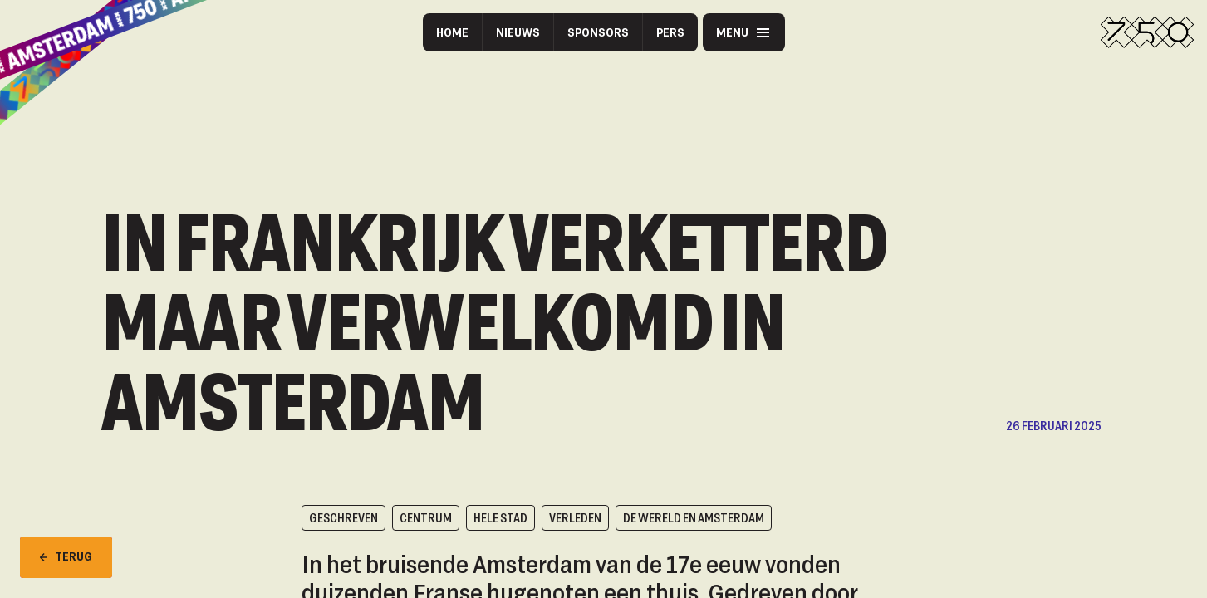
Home (452, 32)
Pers (670, 32)
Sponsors (598, 32)
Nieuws (518, 32)
